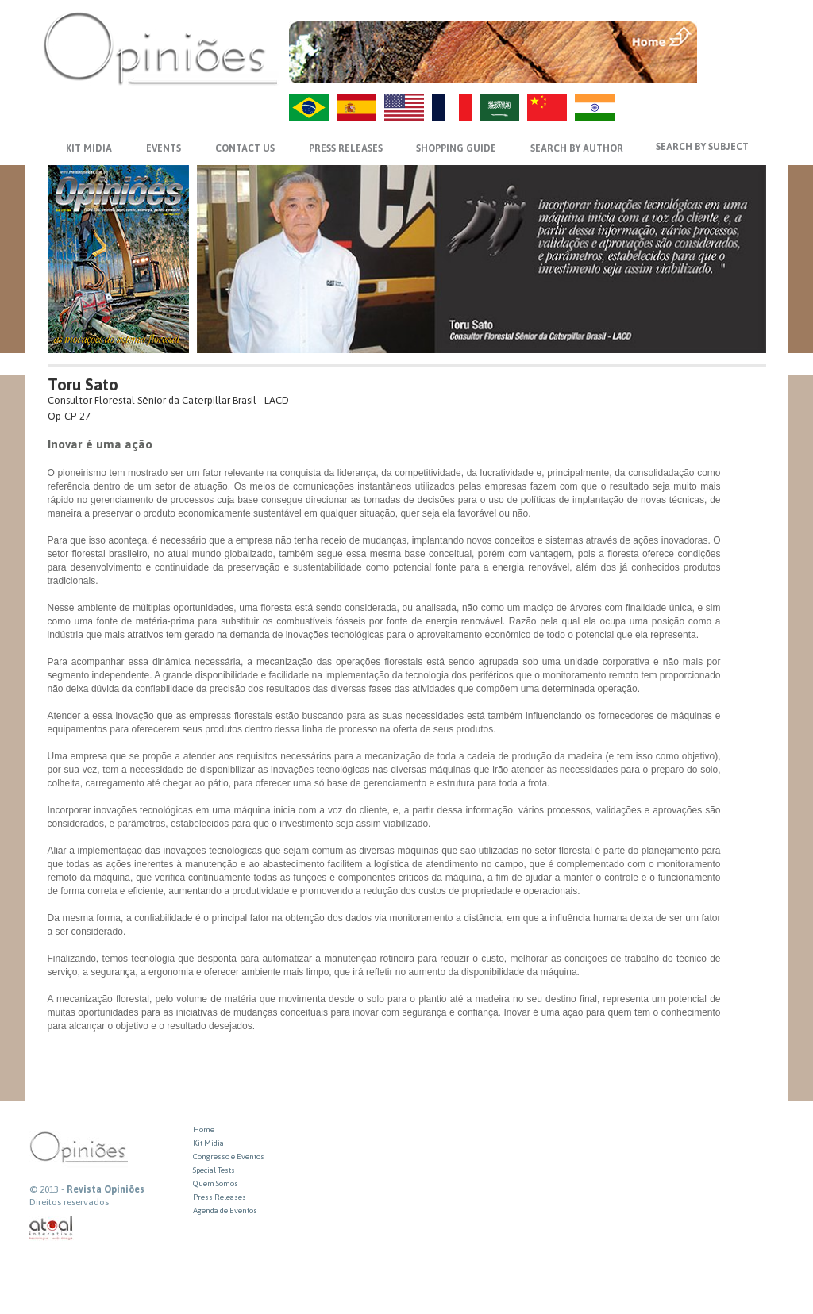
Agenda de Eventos (225, 1210)
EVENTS (163, 148)
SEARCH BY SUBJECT (702, 146)
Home (203, 1129)
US (404, 107)
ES (356, 107)
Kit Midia (208, 1143)
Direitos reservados (69, 1202)
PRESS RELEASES (346, 148)
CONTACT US (245, 148)
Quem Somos (215, 1183)
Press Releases (219, 1197)
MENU (733, 35)
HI (595, 107)
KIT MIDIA (89, 148)
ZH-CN (547, 107)
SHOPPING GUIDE (456, 148)
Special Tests (214, 1170)
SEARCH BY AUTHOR (576, 148)
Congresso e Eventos (228, 1156)
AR (499, 107)
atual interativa (51, 1228)
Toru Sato (83, 384)
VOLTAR (733, 69)
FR (452, 107)
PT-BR (309, 107)
